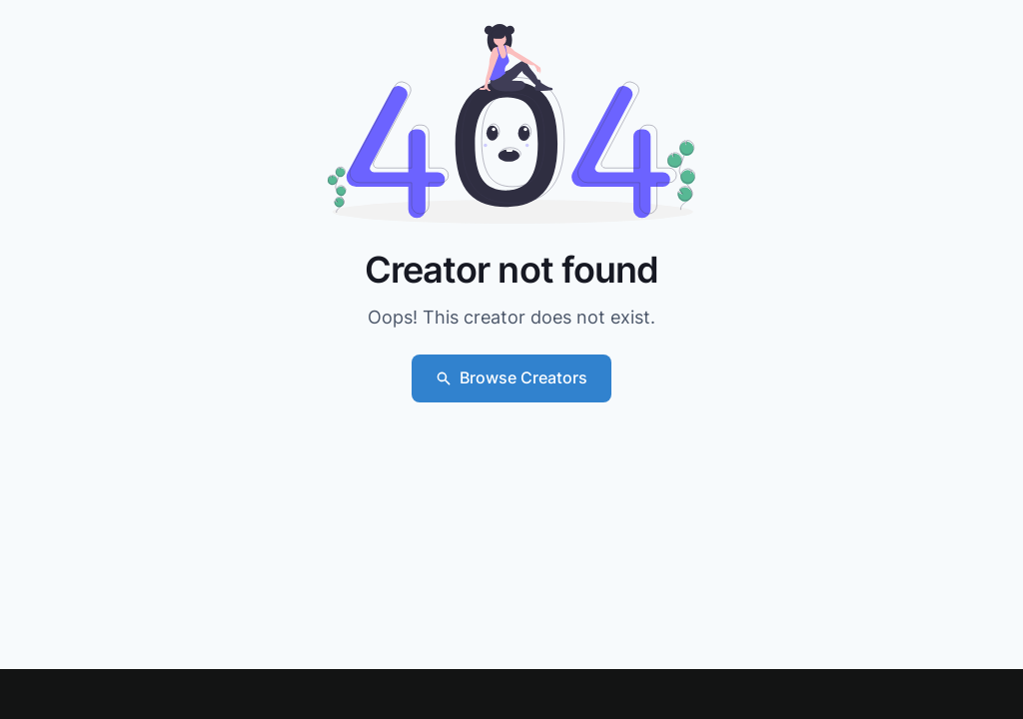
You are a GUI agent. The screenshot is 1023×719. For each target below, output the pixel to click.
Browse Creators (511, 377)
